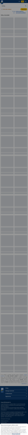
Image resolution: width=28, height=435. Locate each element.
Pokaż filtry (24, 9)
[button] (19, 1)
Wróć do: (19, 12)
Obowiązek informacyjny (5, 418)
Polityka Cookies (4, 422)
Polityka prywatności (4, 420)
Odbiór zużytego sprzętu (5, 424)
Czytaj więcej (24, 383)
